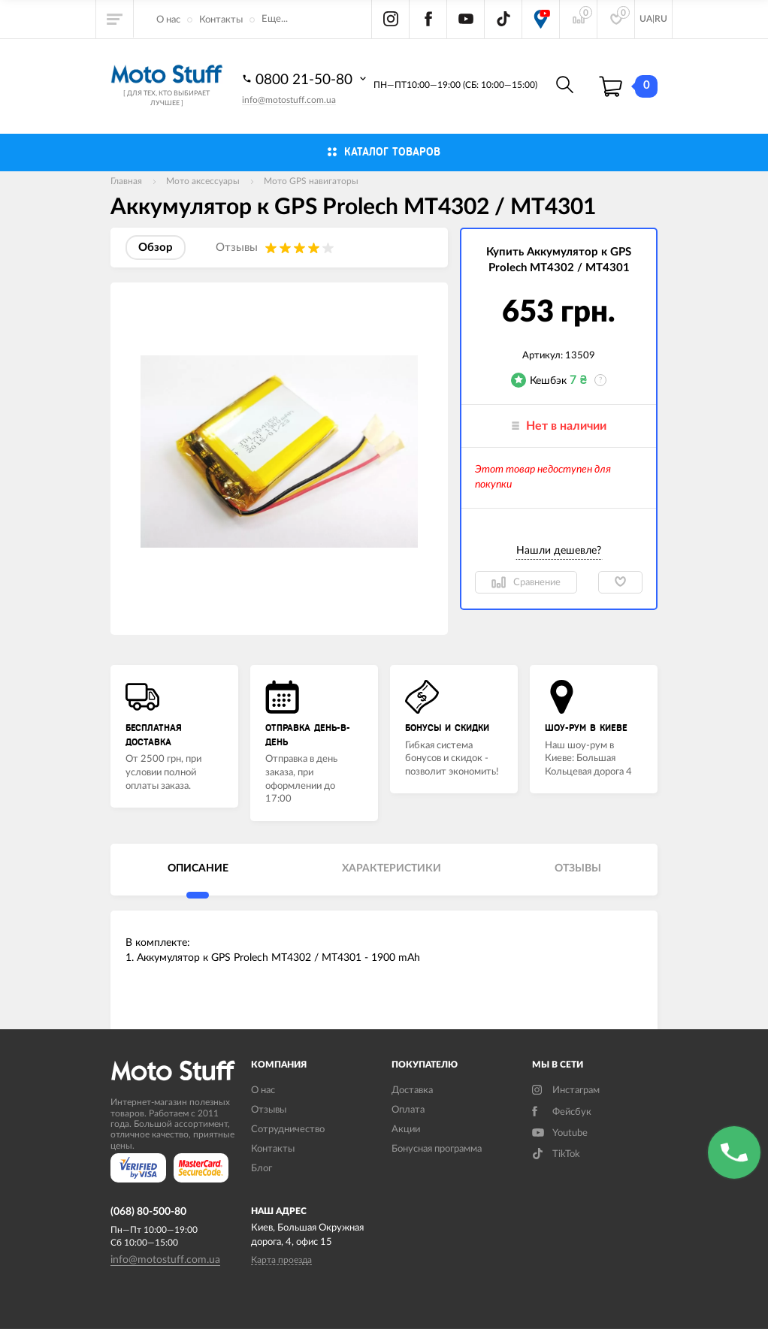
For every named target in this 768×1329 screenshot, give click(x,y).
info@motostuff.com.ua (289, 99)
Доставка (412, 1090)
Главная (126, 181)
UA (645, 18)
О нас (168, 20)
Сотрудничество (288, 1129)
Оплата (408, 1110)
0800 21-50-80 (306, 79)
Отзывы (268, 1110)
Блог (261, 1168)
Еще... (275, 19)
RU (661, 18)
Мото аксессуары (203, 181)
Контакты (221, 20)
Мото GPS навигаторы (311, 181)
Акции (406, 1129)
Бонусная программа (437, 1149)
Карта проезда (281, 1259)
